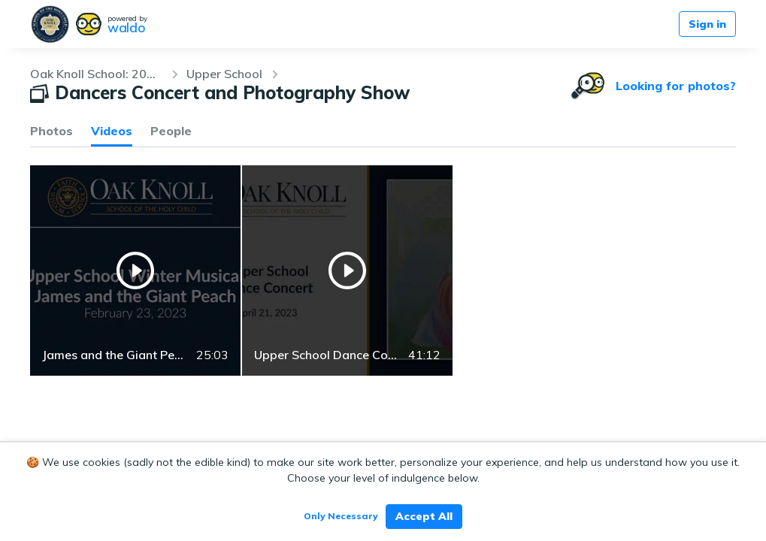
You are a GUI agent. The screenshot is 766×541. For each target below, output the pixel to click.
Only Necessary (341, 515)
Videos (111, 130)
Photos (51, 130)
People (171, 130)
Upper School (224, 73)
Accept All (424, 516)
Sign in (707, 24)
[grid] (383, 270)
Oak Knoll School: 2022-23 (96, 73)
